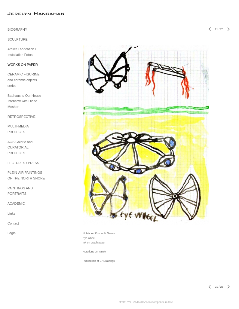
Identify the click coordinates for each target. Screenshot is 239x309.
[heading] (23, 13)
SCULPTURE (18, 39)
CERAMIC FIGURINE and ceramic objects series (23, 79)
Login (12, 233)
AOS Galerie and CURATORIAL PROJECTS (20, 147)
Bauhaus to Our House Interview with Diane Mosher (24, 101)
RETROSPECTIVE (21, 116)
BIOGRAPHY (17, 29)
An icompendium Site (160, 302)
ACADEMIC (16, 203)
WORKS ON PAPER (23, 64)
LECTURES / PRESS (23, 163)
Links (11, 213)
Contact (13, 223)
